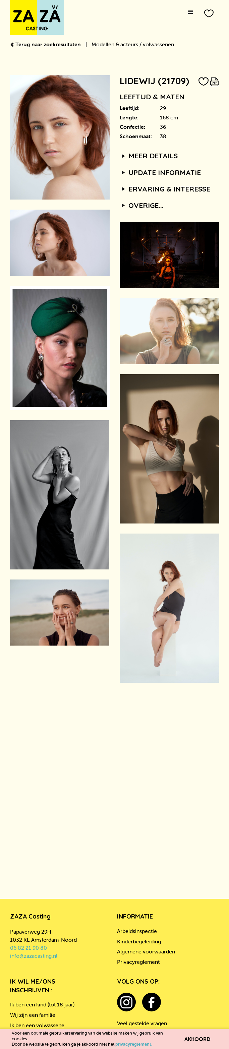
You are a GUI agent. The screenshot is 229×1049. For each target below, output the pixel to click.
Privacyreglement (138, 961)
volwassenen (158, 44)
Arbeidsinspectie (137, 931)
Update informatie (160, 172)
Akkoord (197, 1039)
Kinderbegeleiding (139, 941)
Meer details (149, 155)
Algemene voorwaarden (146, 951)
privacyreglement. (133, 1044)
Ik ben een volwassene (37, 1025)
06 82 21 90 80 (28, 947)
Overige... (142, 205)
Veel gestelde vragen (142, 1023)
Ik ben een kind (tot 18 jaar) (42, 1004)
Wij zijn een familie (32, 1014)
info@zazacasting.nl (33, 955)
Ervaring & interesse (165, 188)
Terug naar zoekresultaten (46, 44)
